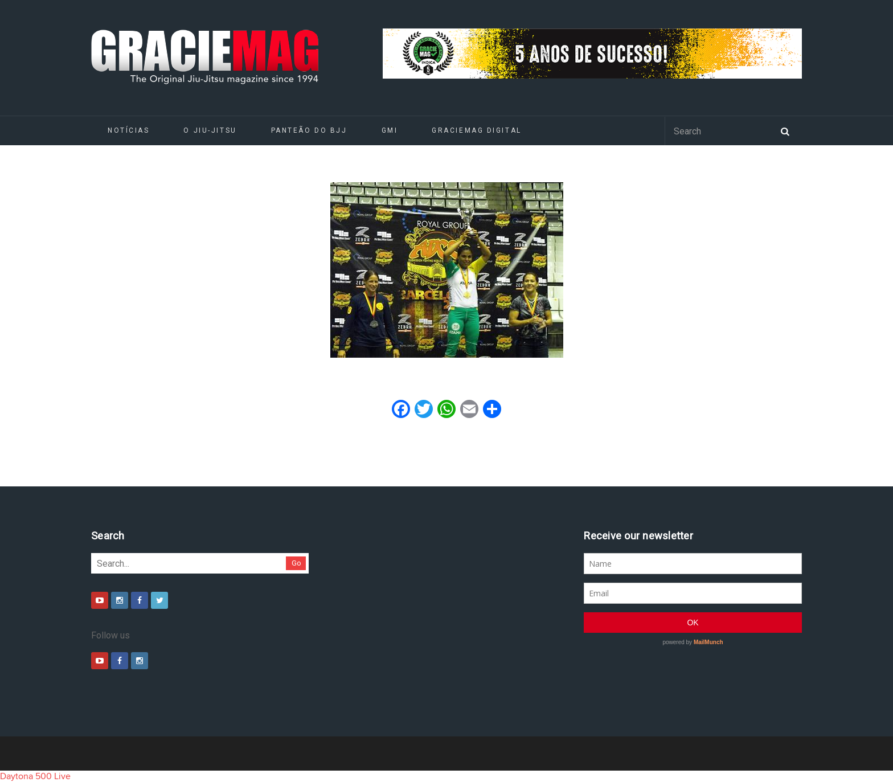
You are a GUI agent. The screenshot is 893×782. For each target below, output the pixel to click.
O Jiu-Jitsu (209, 130)
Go (296, 563)
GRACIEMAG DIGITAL (477, 130)
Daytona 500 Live (35, 776)
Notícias (128, 130)
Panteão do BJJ (309, 130)
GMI (390, 130)
